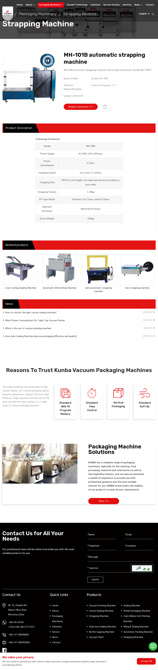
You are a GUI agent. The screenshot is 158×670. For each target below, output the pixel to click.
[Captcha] (109, 568)
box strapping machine (137, 288)
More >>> (104, 501)
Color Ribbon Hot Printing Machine (136, 619)
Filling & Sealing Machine (136, 627)
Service (56, 632)
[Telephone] (101, 546)
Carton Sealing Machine (101, 611)
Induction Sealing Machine (102, 627)
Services (127, 5)
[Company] (139, 546)
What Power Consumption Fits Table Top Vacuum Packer (35, 320)
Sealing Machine (131, 606)
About (29, 5)
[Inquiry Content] (120, 557)
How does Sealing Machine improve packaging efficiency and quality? (41, 336)
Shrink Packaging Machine (136, 611)
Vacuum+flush (96, 637)
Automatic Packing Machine (138, 632)
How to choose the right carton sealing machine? (31, 313)
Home (20, 5)
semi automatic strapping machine (98, 290)
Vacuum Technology (77, 5)
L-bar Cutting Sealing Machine (20, 288)
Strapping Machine (99, 616)
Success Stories (111, 5)
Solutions (95, 5)
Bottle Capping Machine (101, 632)
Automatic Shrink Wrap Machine (59, 288)
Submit (95, 580)
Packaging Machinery (49, 5)
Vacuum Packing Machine (102, 606)
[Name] (101, 535)
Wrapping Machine (133, 637)
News (137, 5)
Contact (150, 5)
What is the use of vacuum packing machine (28, 328)
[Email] (139, 535)
